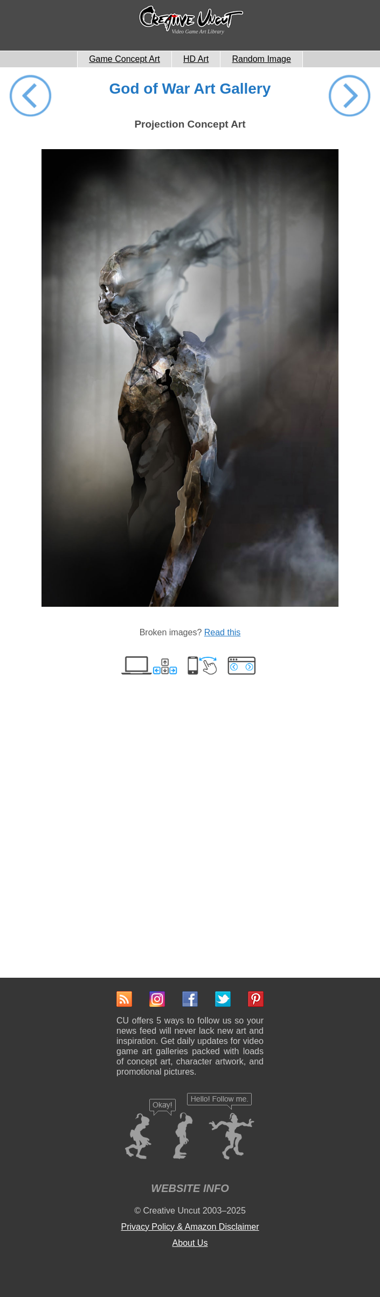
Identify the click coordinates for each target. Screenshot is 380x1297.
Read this (222, 632)
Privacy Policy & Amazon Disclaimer (190, 1226)
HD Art (196, 59)
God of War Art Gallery (190, 88)
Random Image (261, 59)
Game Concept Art (124, 59)
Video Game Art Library (198, 31)
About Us (190, 1242)
